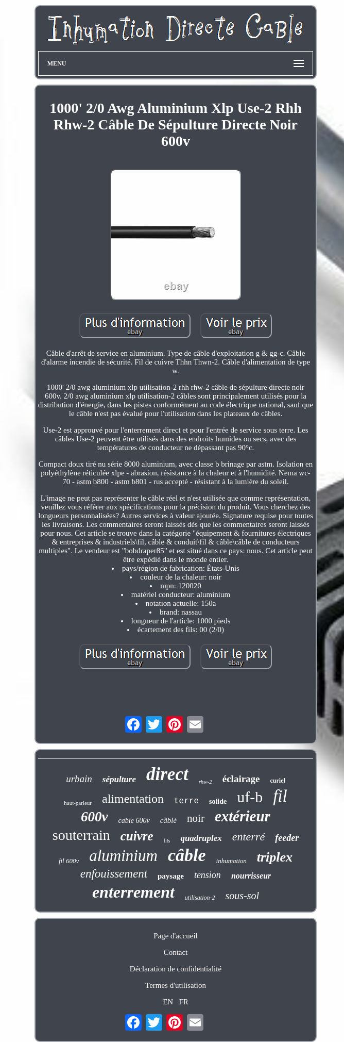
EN (168, 1002)
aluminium (123, 856)
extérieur (242, 816)
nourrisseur (251, 875)
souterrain (81, 835)
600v (94, 816)
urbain (79, 778)
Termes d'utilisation (175, 985)
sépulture (119, 779)
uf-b (250, 796)
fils (167, 840)
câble (187, 855)
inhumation (231, 861)
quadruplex (200, 838)
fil (280, 796)
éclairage (241, 778)
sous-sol (243, 895)
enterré (248, 836)
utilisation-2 (200, 897)
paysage (171, 876)
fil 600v (69, 861)
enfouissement (113, 873)
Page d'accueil (175, 936)
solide (218, 801)
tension (207, 875)
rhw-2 (205, 782)
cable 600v (134, 820)
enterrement (133, 892)
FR (183, 1002)
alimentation (133, 798)
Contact (176, 952)
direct (167, 774)
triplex (275, 857)
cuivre (137, 836)
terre (186, 801)
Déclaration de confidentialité (175, 969)
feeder (287, 838)
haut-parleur (78, 803)
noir (195, 818)
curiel (277, 780)
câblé (168, 820)
